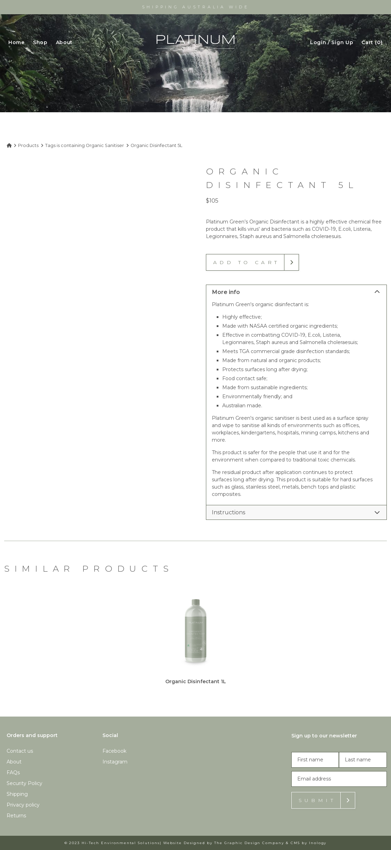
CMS (295, 843)
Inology (318, 843)
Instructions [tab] (296, 512)
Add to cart (246, 262)
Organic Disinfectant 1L (195, 681)
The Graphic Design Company (249, 843)
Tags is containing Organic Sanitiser (84, 145)
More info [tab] (296, 292)
